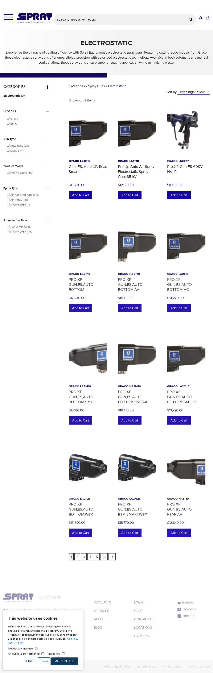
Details (29, 661)
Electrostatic (14, 95)
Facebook (186, 609)
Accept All (64, 661)
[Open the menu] (8, 17)
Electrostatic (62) (19, 232)
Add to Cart (80, 195)
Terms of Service (199, 666)
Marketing (54, 654)
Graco (12, 118)
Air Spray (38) (17, 200)
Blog (98, 628)
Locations (143, 628)
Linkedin (185, 616)
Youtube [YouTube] (185, 602)
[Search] (191, 20)
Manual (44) (16, 150)
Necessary (20, 648)
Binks (12, 123)
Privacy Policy (171, 666)
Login (139, 602)
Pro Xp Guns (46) (19, 173)
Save (44, 661)
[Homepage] (34, 18)
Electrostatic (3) (18, 205)
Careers (141, 636)
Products (102, 602)
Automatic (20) (18, 145)
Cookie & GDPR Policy (116, 666)
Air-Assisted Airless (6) (23, 195)
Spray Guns (96, 86)
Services (101, 611)
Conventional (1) (18, 227)
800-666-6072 (49, 597)
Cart (138, 611)
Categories (77, 86)
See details (136, 3)
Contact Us (144, 619)
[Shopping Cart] (207, 18)
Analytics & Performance (24, 654)
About (99, 619)
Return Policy (146, 666)
